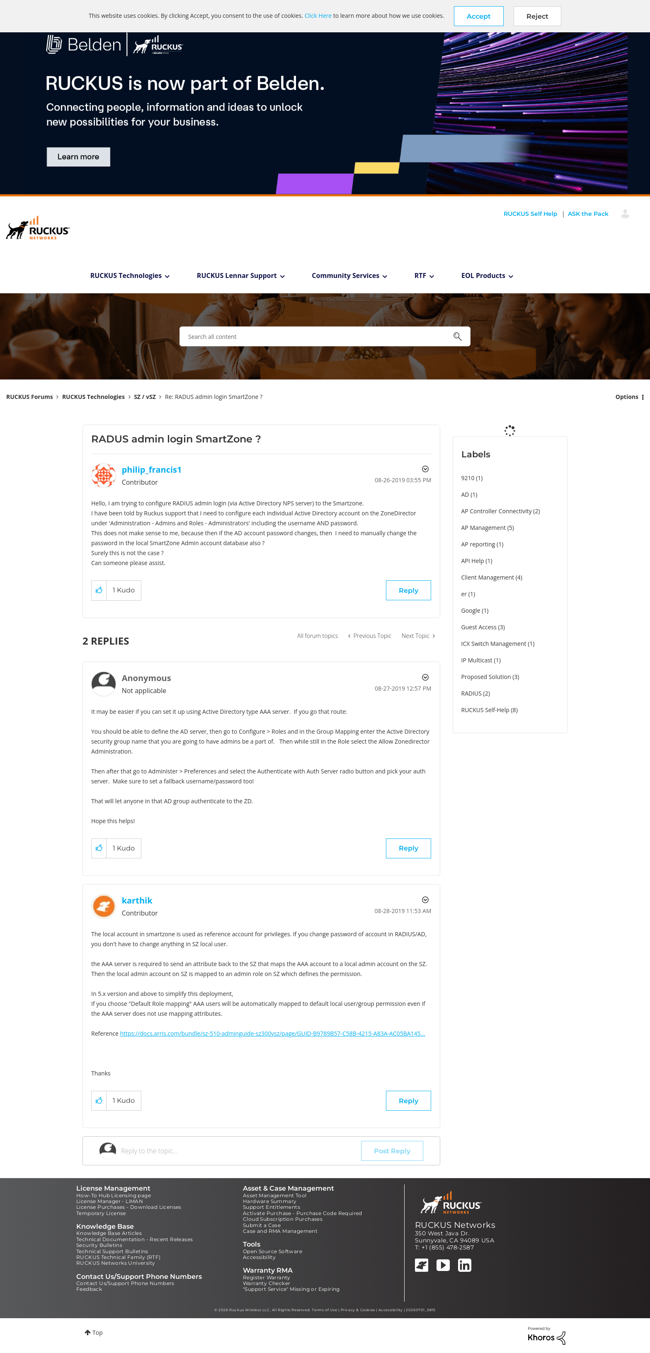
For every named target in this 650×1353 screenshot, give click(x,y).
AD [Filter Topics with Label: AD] (465, 494)
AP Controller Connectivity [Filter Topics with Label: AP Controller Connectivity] (496, 511)
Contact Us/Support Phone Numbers (125, 1283)
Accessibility (259, 1257)
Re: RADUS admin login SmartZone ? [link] (213, 397)
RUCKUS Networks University (115, 1263)
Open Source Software (272, 1251)
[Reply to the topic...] (241, 1151)
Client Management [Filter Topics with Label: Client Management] (487, 577)
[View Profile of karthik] (137, 900)
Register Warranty (267, 1277)
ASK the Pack (588, 213)
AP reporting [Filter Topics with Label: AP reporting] (478, 544)
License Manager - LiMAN (109, 1201)
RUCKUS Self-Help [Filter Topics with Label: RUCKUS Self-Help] (485, 710)
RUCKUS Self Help (531, 213)
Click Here (318, 15)
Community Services (345, 275)
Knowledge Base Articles (109, 1233)
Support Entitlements (271, 1207)
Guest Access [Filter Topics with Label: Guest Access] (479, 627)
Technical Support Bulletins (112, 1251)
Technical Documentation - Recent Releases (134, 1239)
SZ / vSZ (145, 397)
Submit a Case (262, 1225)
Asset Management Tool (274, 1195)
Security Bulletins (99, 1245)
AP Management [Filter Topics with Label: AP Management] (483, 528)
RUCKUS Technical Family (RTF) (118, 1257)
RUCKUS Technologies (126, 275)
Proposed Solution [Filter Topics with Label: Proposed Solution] (486, 677)
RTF (421, 275)
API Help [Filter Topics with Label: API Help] (472, 561)
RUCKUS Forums (29, 397)
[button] (479, 16)
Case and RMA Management (280, 1231)
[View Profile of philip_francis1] (152, 469)
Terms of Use (324, 1310)
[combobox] (325, 336)
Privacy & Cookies (358, 1310)
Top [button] (97, 1332)
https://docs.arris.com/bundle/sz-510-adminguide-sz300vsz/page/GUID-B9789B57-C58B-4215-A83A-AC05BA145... (272, 1033)
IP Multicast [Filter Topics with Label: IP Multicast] (476, 660)
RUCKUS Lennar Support (237, 275)
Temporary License (101, 1213)
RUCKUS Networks (455, 1225)
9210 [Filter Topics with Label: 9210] (468, 478)
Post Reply (392, 1151)
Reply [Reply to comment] (408, 848)
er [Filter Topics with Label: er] (464, 594)
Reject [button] (537, 16)
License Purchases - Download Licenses (129, 1207)
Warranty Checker (266, 1283)
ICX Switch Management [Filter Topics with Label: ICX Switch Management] (493, 644)
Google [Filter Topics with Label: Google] (470, 610)
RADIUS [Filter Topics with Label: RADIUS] (471, 693)
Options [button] (627, 397)
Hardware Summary (269, 1201)
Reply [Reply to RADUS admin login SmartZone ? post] (408, 590)
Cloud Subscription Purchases (283, 1219)
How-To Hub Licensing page (113, 1195)
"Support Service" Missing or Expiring (291, 1289)
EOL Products (483, 275)
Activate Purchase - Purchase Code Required (302, 1213)
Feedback (89, 1289)
